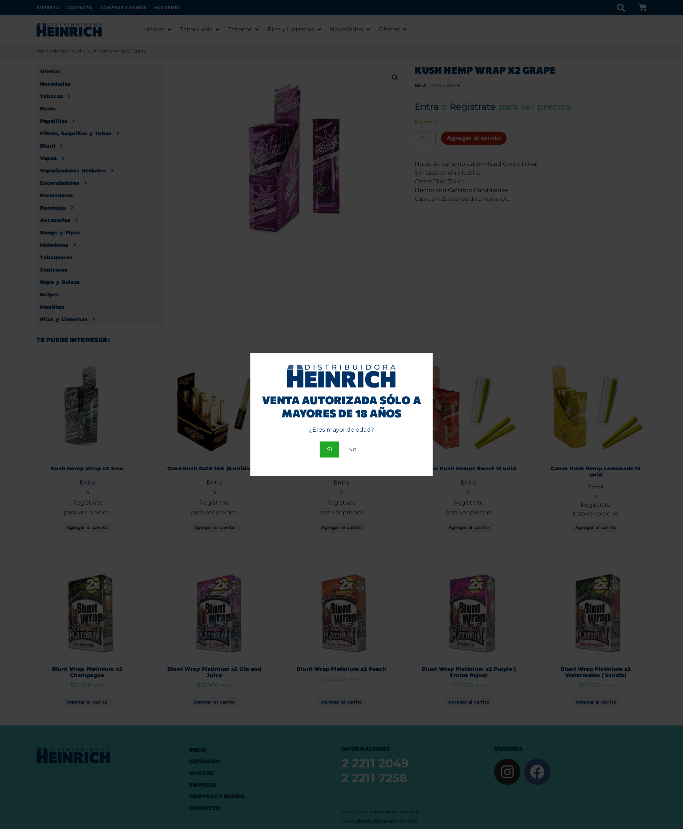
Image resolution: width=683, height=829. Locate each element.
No (352, 449)
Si (329, 449)
